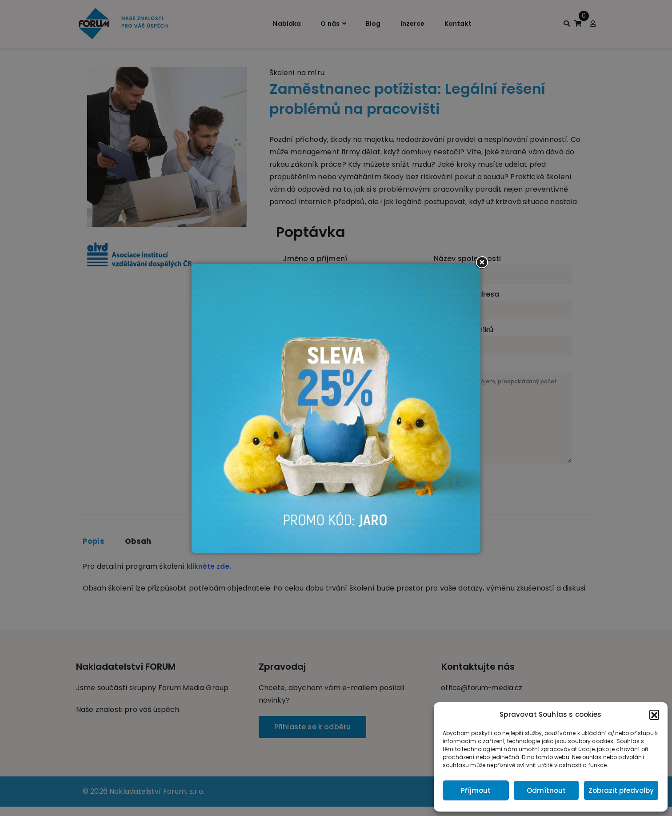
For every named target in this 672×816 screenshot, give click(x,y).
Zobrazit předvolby (621, 790)
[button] (654, 714)
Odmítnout (546, 790)
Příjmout (476, 790)
